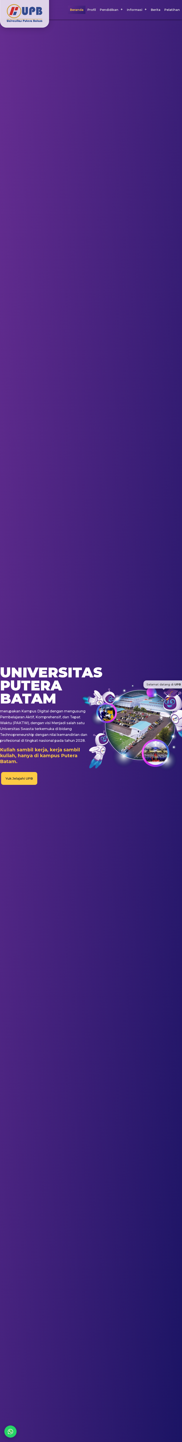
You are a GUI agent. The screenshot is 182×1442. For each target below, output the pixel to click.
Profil (91, 10)
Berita (155, 10)
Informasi (134, 10)
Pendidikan (109, 10)
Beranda (76, 10)
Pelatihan (172, 10)
